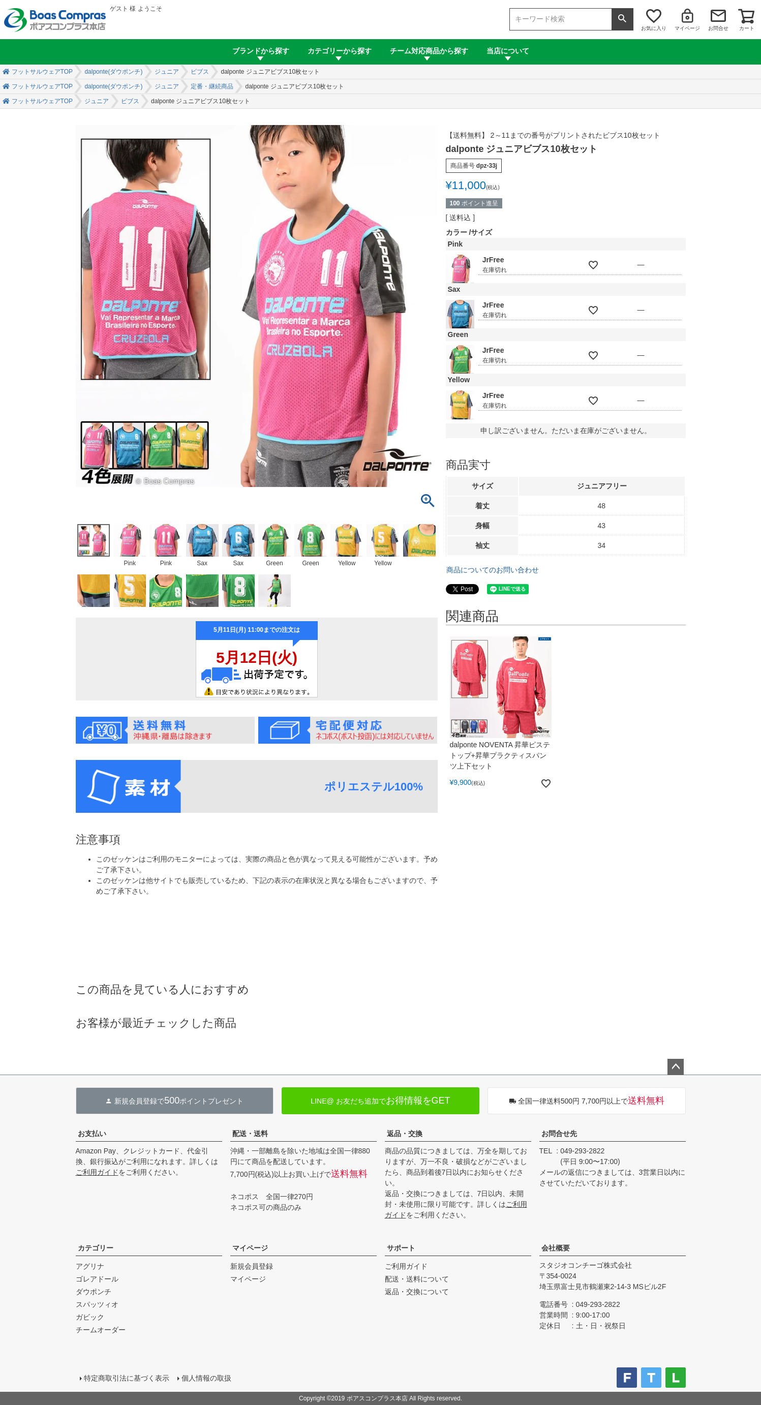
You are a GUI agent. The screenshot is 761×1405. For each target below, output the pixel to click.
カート (746, 28)
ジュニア (167, 71)
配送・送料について (417, 1279)
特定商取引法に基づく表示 (126, 1378)
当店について (507, 51)
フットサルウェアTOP (42, 71)
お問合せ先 (559, 1133)
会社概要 (555, 1248)
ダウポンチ (93, 1292)
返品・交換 (404, 1133)
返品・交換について (417, 1292)
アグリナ (90, 1266)
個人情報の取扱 (206, 1378)
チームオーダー (101, 1330)
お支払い (92, 1133)
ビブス (200, 71)
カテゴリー (95, 1248)
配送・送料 (250, 1133)
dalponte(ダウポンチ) (113, 71)
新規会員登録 (251, 1266)
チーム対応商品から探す (429, 51)
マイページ (687, 28)
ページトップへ (675, 1067)
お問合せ (718, 28)
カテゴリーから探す (340, 51)
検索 (622, 19)
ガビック (90, 1317)
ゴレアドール (97, 1279)
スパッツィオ (97, 1304)
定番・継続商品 (212, 86)
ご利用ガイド (97, 1172)
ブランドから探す (260, 51)
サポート (401, 1248)
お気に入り (653, 28)
